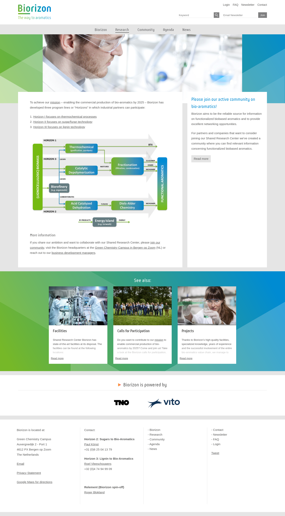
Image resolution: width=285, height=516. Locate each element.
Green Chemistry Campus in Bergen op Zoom (125, 247)
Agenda (154, 444)
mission (55, 102)
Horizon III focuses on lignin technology (59, 127)
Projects (188, 331)
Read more (201, 158)
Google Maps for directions (34, 482)
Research (156, 434)
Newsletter (247, 4)
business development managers (73, 252)
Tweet (215, 453)
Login (226, 4)
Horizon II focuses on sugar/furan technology (62, 121)
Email (20, 463)
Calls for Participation (133, 331)
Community (157, 439)
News (153, 449)
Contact (262, 4)
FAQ (235, 4)
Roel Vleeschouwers (97, 463)
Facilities (60, 331)
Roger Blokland (94, 492)
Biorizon (34, 12)
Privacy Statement (29, 473)
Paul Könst (91, 444)
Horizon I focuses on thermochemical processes (65, 116)
